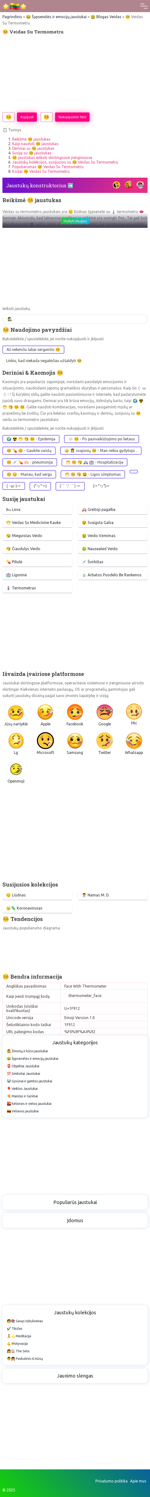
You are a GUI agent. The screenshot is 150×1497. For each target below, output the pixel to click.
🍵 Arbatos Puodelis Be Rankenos (112, 575)
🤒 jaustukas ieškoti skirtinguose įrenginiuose (52, 157)
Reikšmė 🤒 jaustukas (31, 139)
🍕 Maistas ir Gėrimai (22, 1096)
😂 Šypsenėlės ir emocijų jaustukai (56, 17)
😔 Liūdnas (16, 895)
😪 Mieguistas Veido (24, 535)
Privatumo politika (111, 1481)
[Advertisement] (75, 73)
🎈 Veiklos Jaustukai (22, 1089)
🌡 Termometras (21, 588)
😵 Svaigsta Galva (98, 522)
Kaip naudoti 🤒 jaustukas (35, 144)
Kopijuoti (26, 117)
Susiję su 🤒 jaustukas (31, 153)
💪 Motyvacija (17, 1344)
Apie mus (138, 1481)
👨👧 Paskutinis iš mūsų (25, 1359)
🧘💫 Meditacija (19, 1336)
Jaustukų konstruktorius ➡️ (40, 185)
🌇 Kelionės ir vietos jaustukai (29, 1104)
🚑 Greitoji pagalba (99, 509)
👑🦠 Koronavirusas (24, 908)
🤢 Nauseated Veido (100, 549)
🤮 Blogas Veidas (106, 17)
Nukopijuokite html (72, 117)
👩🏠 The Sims (18, 1351)
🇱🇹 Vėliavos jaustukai (23, 1111)
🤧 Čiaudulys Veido (23, 549)
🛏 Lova (13, 509)
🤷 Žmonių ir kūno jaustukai (27, 1051)
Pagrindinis (12, 17)
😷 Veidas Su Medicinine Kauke (33, 522)
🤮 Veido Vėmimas (99, 535)
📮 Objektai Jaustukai (23, 1066)
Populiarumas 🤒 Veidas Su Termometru (47, 167)
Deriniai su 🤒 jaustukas (33, 148)
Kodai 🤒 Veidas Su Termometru (41, 171)
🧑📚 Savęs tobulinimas (25, 1321)
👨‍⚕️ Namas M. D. (95, 895)
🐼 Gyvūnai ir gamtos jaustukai (29, 1081)
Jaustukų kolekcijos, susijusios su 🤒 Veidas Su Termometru (65, 162)
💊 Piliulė (14, 562)
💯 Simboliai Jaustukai (23, 1074)
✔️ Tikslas (14, 1329)
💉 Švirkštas (92, 562)
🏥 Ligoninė (16, 575)
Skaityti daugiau (75, 221)
